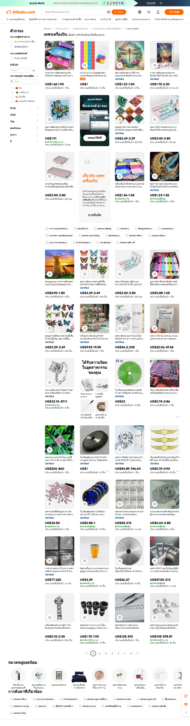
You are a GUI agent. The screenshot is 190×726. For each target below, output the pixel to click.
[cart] (149, 12)
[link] (186, 696)
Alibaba (47, 28)
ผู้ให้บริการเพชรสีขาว (63, 706)
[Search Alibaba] (74, 12)
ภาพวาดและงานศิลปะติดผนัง (107, 28)
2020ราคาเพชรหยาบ (56, 242)
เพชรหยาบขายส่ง (122, 699)
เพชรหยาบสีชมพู (102, 228)
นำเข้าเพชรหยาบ (81, 242)
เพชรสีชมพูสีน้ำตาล (111, 706)
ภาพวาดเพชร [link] (132, 28)
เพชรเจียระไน (81, 228)
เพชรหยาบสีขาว (134, 235)
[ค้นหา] (119, 12)
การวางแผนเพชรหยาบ (57, 228)
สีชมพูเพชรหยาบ (143, 228)
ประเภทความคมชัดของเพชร (59, 235)
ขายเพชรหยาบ (166, 228)
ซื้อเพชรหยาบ (169, 699)
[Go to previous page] (87, 653)
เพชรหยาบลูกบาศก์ (146, 699)
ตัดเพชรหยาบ (112, 235)
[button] (108, 12)
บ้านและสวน (62, 28)
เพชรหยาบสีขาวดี (126, 242)
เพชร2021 (41, 706)
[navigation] (24, 341)
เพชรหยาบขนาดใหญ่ (89, 235)
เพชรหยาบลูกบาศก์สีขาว (95, 699)
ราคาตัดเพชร (103, 242)
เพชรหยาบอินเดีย (157, 706)
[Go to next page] (137, 653)
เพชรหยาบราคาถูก (19, 706)
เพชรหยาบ (123, 228)
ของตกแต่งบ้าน (80, 28)
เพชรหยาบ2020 (87, 706)
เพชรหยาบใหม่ (18, 713)
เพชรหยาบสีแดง (157, 235)
